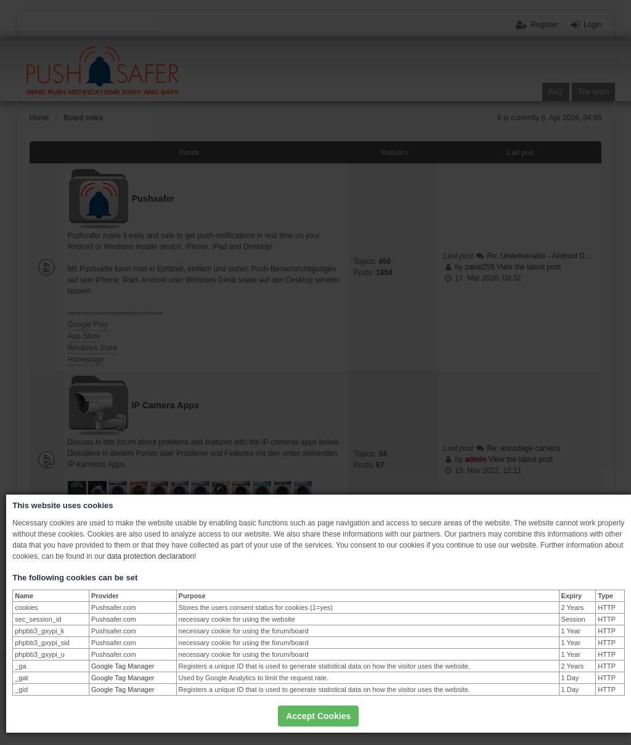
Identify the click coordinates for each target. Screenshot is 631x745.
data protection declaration (150, 556)
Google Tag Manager (123, 666)
